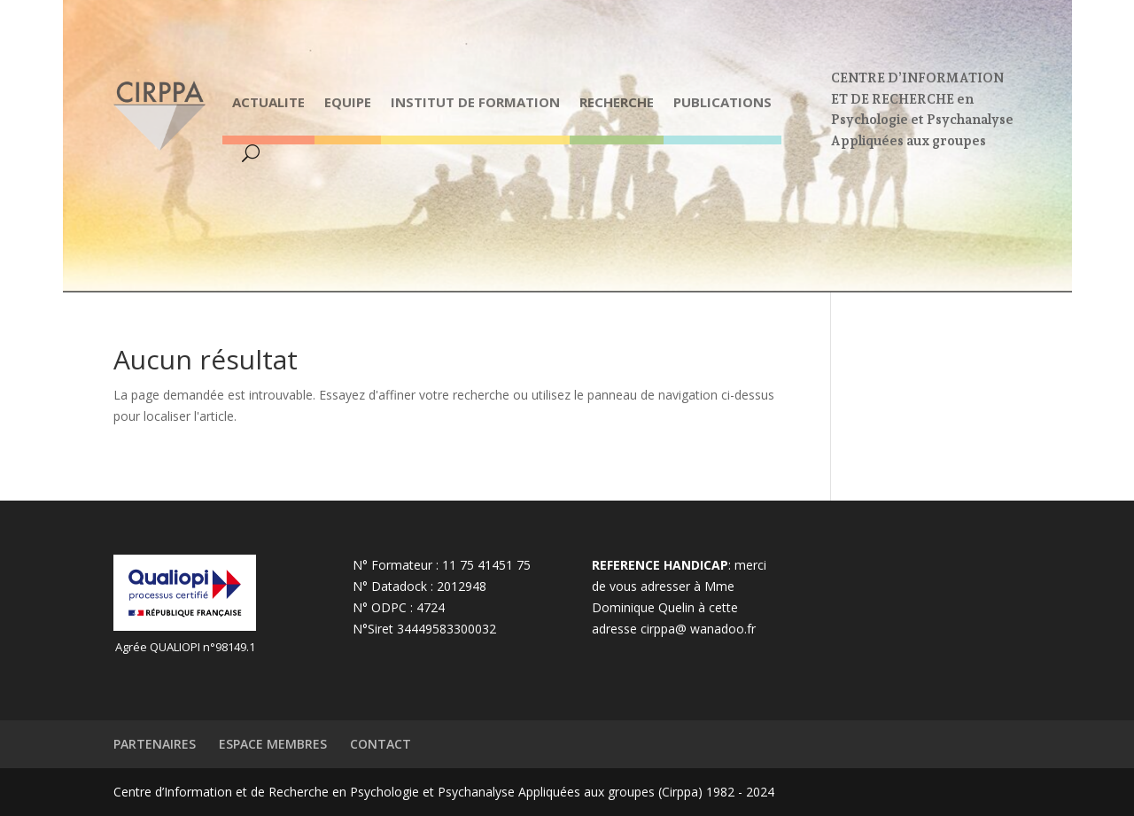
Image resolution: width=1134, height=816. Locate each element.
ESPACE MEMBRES (273, 743)
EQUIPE (347, 102)
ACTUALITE (268, 102)
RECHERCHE (616, 102)
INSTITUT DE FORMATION (475, 102)
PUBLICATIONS (722, 102)
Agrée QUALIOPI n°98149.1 (185, 647)
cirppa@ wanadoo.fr (698, 628)
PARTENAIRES (154, 743)
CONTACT (380, 743)
